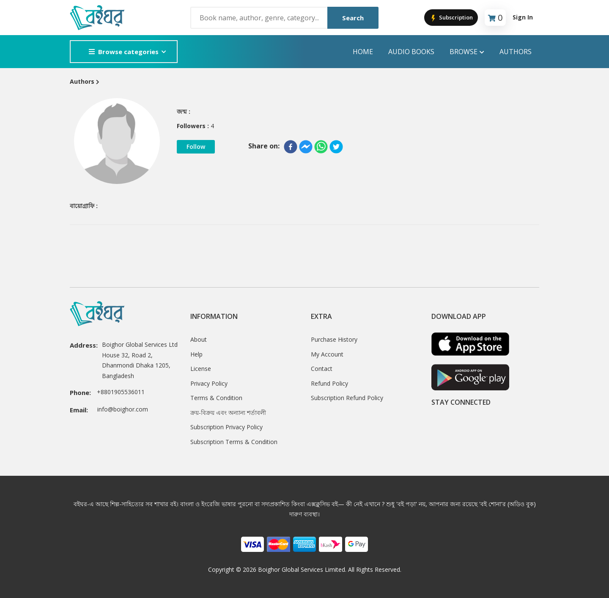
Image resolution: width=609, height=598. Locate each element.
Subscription (451, 18)
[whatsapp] (321, 147)
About (198, 339)
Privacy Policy (209, 383)
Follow (196, 147)
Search (353, 18)
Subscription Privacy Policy (226, 427)
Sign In (523, 17)
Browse (467, 52)
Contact (321, 369)
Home (363, 51)
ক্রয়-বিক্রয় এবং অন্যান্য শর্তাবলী (228, 413)
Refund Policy (329, 383)
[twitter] (336, 147)
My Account (327, 354)
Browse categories (124, 51)
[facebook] (290, 147)
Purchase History (334, 339)
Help (196, 354)
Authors (515, 51)
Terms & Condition (216, 398)
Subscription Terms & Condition (233, 442)
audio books (411, 51)
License (200, 369)
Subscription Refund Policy (347, 398)
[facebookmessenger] (306, 147)
